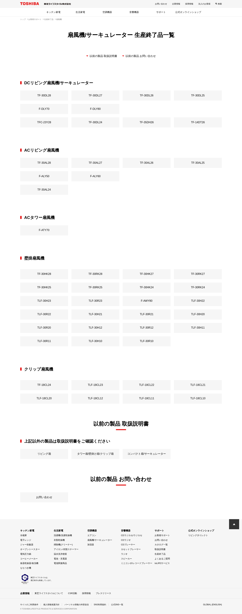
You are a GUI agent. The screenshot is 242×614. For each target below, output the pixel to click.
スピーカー (126, 558)
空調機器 (107, 12)
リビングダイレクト (198, 535)
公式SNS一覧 (117, 604)
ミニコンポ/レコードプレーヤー (136, 563)
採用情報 (189, 4)
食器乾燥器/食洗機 (29, 563)
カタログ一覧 (161, 544)
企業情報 (176, 4)
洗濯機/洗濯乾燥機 (63, 535)
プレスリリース (103, 593)
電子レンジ (25, 540)
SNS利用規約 (100, 604)
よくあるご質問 (162, 558)
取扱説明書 (160, 549)
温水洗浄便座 (60, 554)
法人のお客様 (204, 4)
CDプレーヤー (128, 544)
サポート (161, 12)
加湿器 (90, 544)
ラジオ (124, 554)
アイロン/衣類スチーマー (66, 549)
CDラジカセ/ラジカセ (131, 535)
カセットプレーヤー (131, 549)
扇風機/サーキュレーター (99, 540)
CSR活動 (72, 593)
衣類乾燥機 (59, 540)
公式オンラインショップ (188, 12)
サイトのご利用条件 (29, 604)
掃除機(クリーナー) (63, 544)
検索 (220, 4)
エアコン (91, 535)
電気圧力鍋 (25, 554)
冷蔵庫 (23, 535)
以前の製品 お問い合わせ (141, 56)
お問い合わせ (161, 4)
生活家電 (80, 12)
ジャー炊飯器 (26, 544)
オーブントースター (30, 549)
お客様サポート (162, 535)
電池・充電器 (60, 558)
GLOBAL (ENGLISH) (212, 604)
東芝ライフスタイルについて (49, 593)
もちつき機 (25, 568)
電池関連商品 (60, 563)
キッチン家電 (53, 12)
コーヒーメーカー (29, 558)
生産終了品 (160, 554)
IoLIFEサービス (162, 563)
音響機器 (134, 12)
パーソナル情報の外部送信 (77, 604)
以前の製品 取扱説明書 (103, 56)
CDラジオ (126, 540)
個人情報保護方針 (51, 604)
